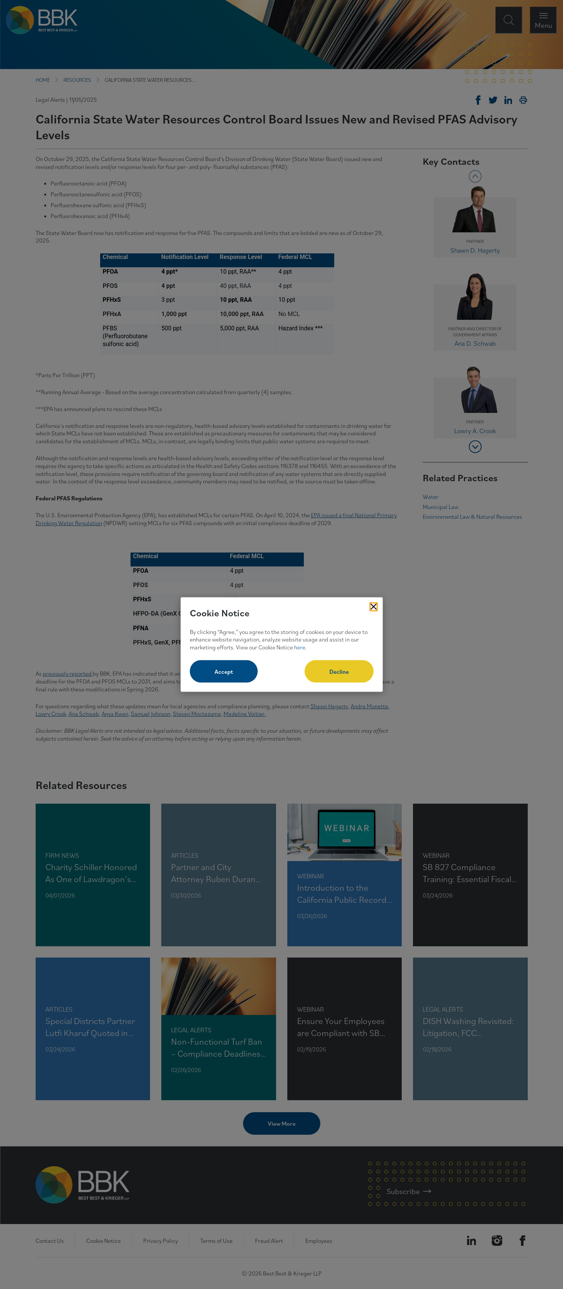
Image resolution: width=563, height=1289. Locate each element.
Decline (339, 671)
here (299, 647)
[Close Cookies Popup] (374, 607)
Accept (224, 671)
